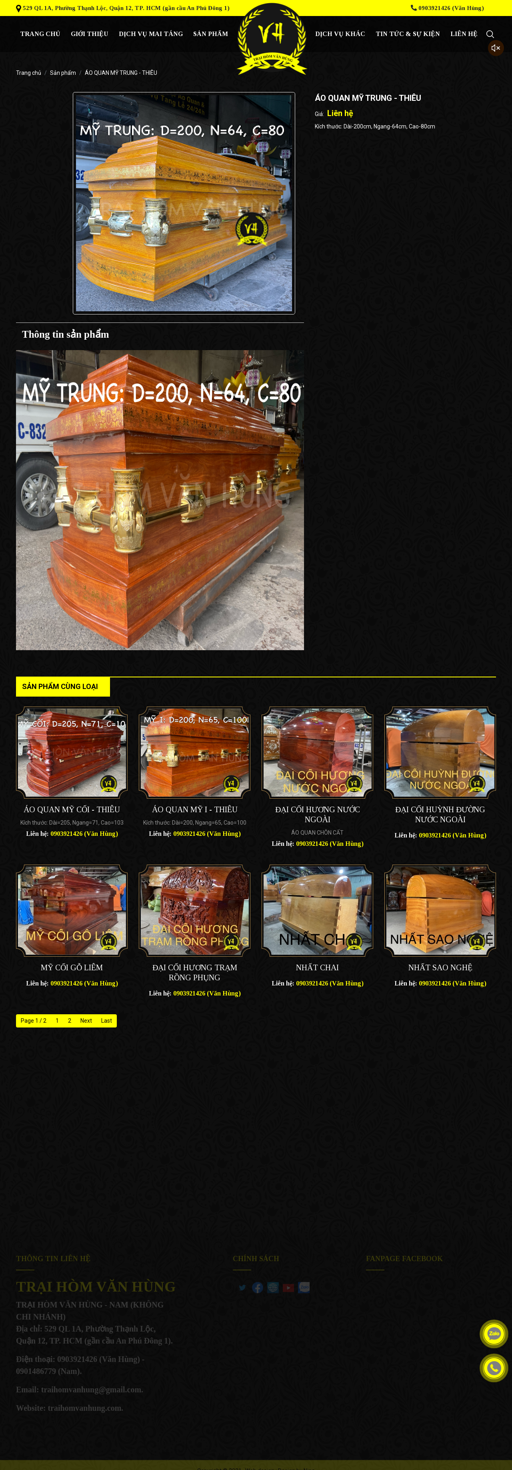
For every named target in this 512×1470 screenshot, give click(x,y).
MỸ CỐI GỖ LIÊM (72, 967)
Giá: (319, 114)
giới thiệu (89, 33)
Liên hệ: (72, 833)
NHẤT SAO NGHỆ (440, 967)
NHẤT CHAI (317, 967)
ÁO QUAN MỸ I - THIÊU (195, 809)
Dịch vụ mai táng (151, 33)
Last (106, 1020)
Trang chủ (40, 33)
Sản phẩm (210, 33)
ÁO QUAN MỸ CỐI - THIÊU (72, 809)
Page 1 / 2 (33, 1020)
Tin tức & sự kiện (408, 33)
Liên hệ (464, 33)
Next (86, 1020)
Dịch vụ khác (340, 33)
